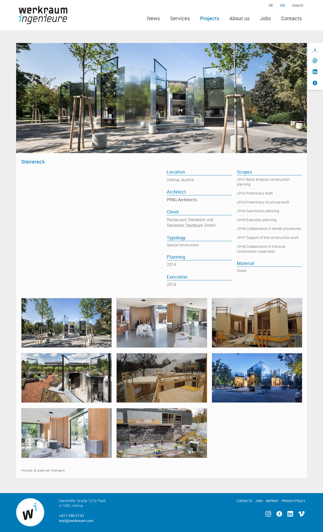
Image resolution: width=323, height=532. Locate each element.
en (282, 5)
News (153, 18)
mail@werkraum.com (76, 520)
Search (297, 5)
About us (239, 18)
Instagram (268, 513)
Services (180, 18)
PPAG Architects (182, 200)
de (271, 5)
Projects (209, 18)
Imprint (272, 501)
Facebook (279, 513)
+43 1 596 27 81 (71, 515)
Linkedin (290, 513)
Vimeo (301, 513)
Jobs (265, 18)
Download (314, 49)
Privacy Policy (293, 501)
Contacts (291, 18)
